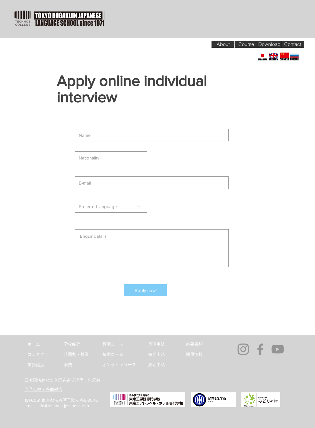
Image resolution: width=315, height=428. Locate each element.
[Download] (269, 44)
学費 (68, 364)
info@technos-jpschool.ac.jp (63, 405)
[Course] (246, 44)
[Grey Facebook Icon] (260, 349)
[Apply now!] (145, 290)
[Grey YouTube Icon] (277, 349)
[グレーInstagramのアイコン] (243, 349)
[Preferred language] (111, 206)
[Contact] (292, 44)
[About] (223, 44)
